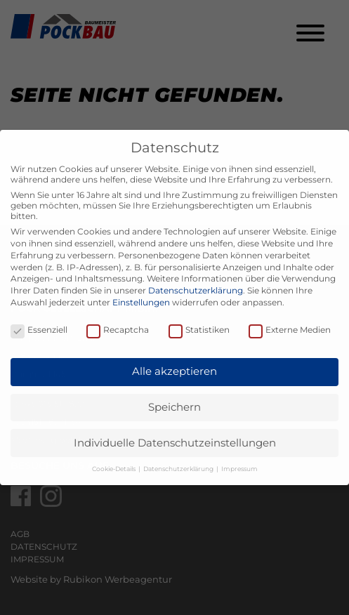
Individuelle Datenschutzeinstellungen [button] (175, 442)
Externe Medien (290, 329)
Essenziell (39, 329)
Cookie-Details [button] (114, 468)
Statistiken (199, 329)
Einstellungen (141, 302)
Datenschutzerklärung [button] (179, 468)
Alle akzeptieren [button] (174, 371)
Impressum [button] (239, 468)
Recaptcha (117, 329)
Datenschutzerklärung (195, 290)
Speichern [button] (174, 407)
